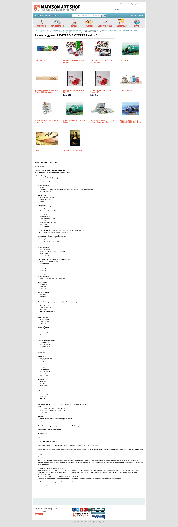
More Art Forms (44, 30)
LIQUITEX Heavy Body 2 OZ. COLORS (73, 61)
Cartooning (54, 30)
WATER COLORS (125, 90)
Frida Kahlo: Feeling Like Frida (93, 30)
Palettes (72, 32)
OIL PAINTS (123, 60)
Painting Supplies (64, 32)
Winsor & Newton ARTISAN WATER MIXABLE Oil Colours (130, 121)
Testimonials (126, 4)
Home (113, 4)
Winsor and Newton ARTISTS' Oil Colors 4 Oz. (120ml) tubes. (102, 121)
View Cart (118, 9)
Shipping (133, 4)
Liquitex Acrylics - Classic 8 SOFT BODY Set (75, 91)
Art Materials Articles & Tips (112, 30)
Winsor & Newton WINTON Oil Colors (74, 121)
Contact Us (140, 4)
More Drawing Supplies (65, 30)
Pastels (81, 30)
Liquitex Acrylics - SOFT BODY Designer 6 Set (101, 91)
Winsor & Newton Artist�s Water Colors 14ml (46, 121)
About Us (118, 4)
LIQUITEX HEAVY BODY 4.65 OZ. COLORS (101, 61)
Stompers (75, 30)
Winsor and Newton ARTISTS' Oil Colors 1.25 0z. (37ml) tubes (47, 91)
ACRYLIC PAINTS (41, 60)
